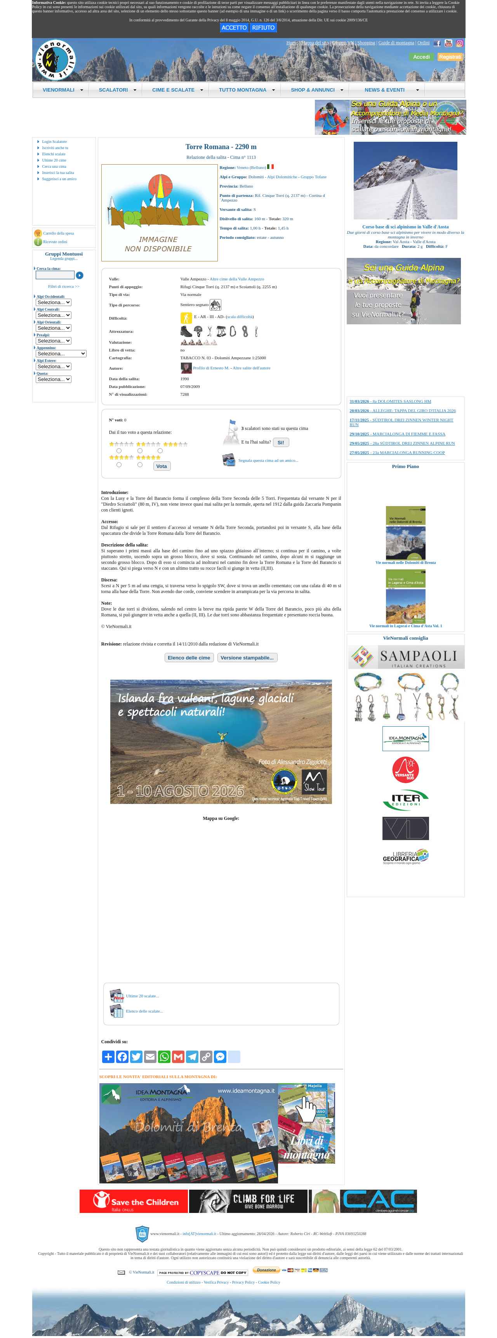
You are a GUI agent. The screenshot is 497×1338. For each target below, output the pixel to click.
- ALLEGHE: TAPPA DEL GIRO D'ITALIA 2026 (403, 410)
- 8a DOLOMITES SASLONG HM (390, 401)
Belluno (258, 167)
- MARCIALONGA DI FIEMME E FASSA (398, 434)
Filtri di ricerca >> (64, 286)
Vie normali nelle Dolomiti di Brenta (405, 575)
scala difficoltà (239, 316)
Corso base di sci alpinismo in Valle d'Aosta (405, 227)
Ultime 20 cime (54, 160)
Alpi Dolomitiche (282, 176)
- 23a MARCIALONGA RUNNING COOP (397, 452)
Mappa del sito (314, 42)
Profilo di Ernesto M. (211, 367)
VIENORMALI (63, 90)
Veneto (243, 167)
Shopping (366, 42)
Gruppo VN (343, 42)
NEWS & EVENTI (389, 90)
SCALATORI (118, 90)
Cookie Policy (269, 1282)
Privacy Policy (243, 1282)
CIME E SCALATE (177, 90)
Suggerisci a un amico (59, 179)
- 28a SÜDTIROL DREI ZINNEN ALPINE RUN (402, 443)
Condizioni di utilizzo (183, 1282)
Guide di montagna (396, 42)
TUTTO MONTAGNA (247, 90)
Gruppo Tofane (314, 176)
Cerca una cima (54, 166)
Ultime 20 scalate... (142, 995)
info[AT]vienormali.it (199, 1234)
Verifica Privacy (216, 1282)
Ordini (423, 42)
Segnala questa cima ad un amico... (268, 460)
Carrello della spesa (58, 233)
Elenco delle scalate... (144, 1011)
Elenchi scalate (54, 154)
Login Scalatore (54, 141)
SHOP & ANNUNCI (317, 90)
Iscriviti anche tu (55, 148)
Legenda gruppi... (64, 258)
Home (292, 42)
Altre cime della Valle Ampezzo (237, 279)
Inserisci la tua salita (58, 173)
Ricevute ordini (55, 242)
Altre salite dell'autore (251, 367)
